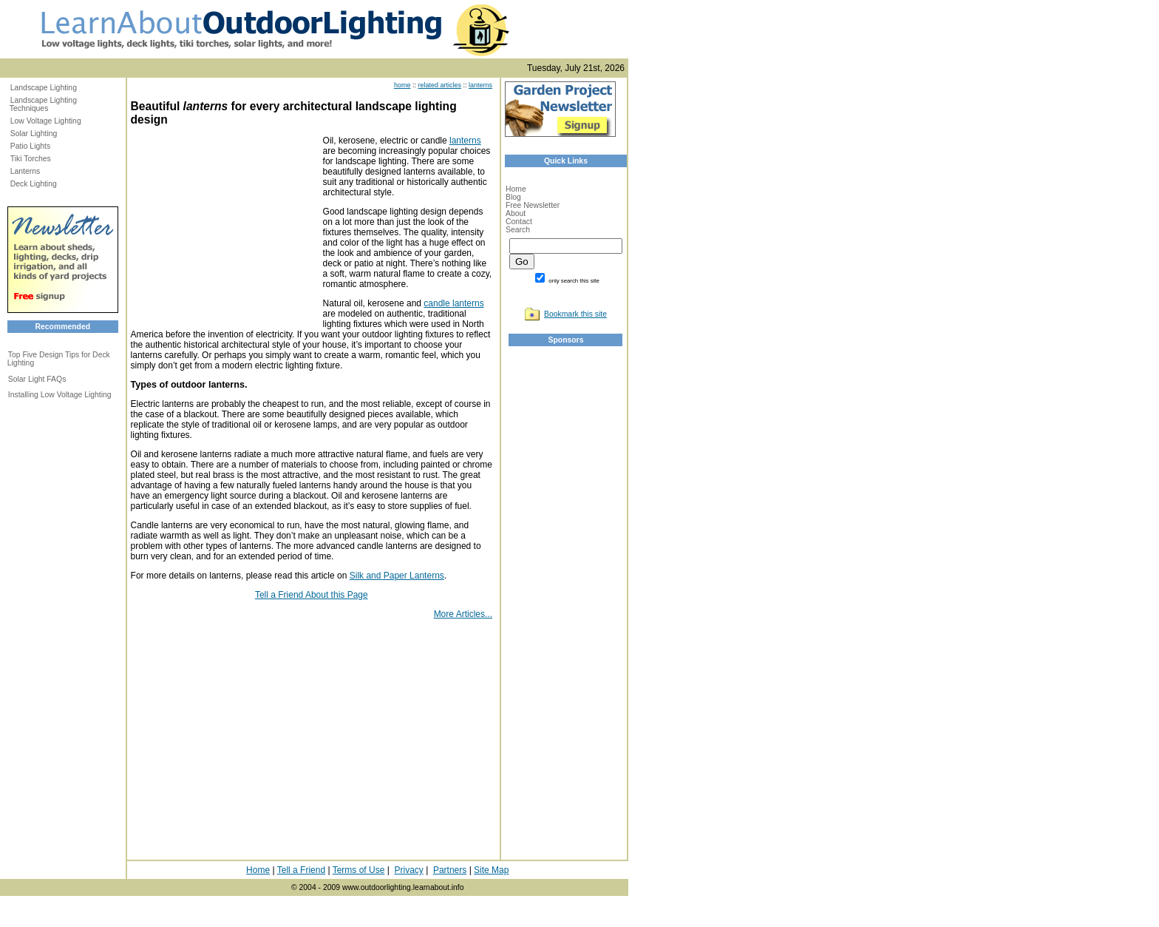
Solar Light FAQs (37, 379)
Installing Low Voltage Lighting (60, 395)
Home (516, 189)
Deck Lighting (33, 184)
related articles (439, 85)
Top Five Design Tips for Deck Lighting (58, 359)
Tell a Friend (301, 870)
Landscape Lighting (43, 88)
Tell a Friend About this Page (311, 595)
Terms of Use (359, 870)
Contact (519, 222)
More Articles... (463, 614)
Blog (513, 197)
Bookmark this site (575, 314)
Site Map (491, 870)
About (516, 213)
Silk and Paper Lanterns (397, 575)
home (402, 85)
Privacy (408, 870)
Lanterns (25, 171)
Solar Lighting (34, 133)
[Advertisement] (223, 227)
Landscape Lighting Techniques (43, 104)
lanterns (480, 85)
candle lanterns (453, 303)
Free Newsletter (533, 205)
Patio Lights (30, 146)
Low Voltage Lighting (45, 121)
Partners (449, 870)
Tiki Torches (30, 159)
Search (518, 230)
